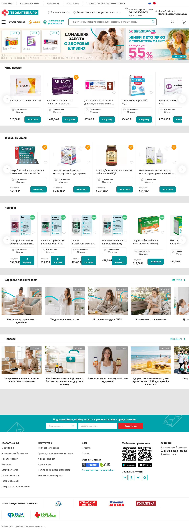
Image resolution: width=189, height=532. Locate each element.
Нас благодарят (10, 459)
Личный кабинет (46, 459)
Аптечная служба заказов (15, 453)
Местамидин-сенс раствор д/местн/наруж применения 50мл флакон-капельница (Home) (156, 172)
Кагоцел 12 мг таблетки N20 (25, 100)
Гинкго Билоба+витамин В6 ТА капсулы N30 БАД (83, 242)
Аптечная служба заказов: (141, 9)
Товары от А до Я (10, 481)
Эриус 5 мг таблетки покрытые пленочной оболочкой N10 (27, 172)
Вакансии (6, 464)
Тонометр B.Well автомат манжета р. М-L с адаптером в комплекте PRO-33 (69, 172)
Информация (73, 3)
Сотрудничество (10, 470)
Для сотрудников (10, 475)
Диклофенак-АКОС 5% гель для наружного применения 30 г (99, 102)
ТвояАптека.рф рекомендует (53, 21)
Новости (86, 448)
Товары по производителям (16, 486)
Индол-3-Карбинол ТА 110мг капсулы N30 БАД (53, 242)
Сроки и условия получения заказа (56, 453)
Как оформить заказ (29, 3)
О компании (7, 3)
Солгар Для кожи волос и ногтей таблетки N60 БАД (114, 172)
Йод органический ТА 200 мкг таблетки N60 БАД (22, 242)
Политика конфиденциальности (54, 470)
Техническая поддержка (50, 475)
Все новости (177, 339)
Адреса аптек (53, 3)
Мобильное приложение (136, 443)
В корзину (33, 119)
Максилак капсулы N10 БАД (134, 102)
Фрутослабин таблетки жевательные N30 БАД (145, 242)
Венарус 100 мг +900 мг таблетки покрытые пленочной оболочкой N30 (62, 102)
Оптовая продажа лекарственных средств (106, 3)
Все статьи (178, 280)
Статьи (85, 453)
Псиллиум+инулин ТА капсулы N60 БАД (114, 242)
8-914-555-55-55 (138, 12)
